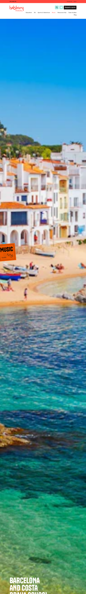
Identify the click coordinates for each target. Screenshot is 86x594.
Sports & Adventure (44, 12)
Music (53, 12)
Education (29, 12)
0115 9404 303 (13, 1)
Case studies (72, 12)
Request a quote (70, 7)
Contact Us (69, 1)
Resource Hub (62, 12)
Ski (35, 12)
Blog (75, 15)
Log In (75, 1)
